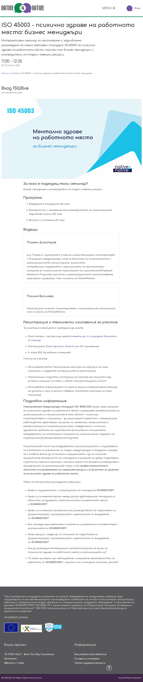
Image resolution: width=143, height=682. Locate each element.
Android (69, 346)
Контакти (10, 658)
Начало (5, 73)
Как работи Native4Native (90, 654)
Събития (15, 73)
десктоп (58, 346)
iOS (81, 346)
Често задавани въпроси (89, 663)
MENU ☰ (108, 8)
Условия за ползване (86, 658)
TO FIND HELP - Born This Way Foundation (29, 654)
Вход (137, 8)
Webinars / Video (14, 663)
